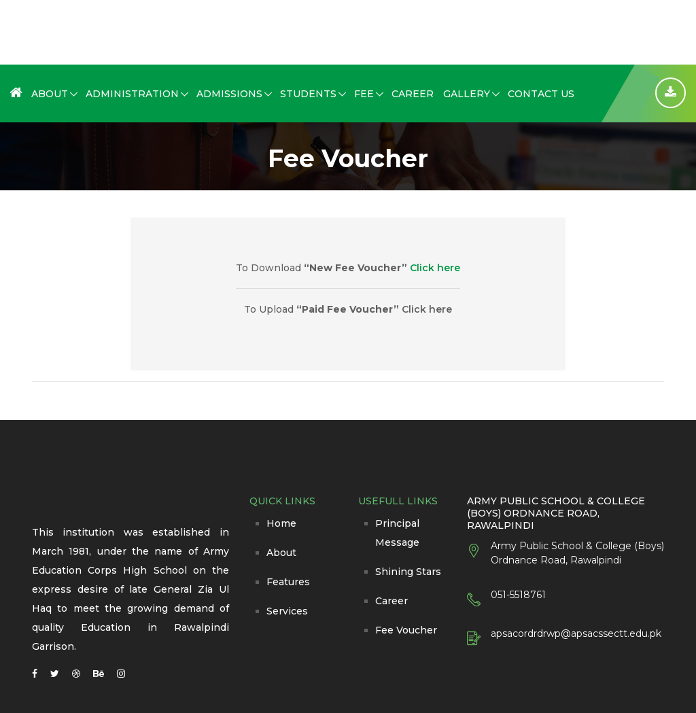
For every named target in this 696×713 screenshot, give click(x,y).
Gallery (466, 94)
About (49, 94)
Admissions (229, 94)
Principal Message (397, 533)
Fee (364, 94)
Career (413, 94)
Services (287, 611)
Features (288, 582)
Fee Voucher (406, 630)
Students (308, 94)
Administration (132, 94)
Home (281, 523)
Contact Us (541, 94)
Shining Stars (408, 572)
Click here (435, 268)
